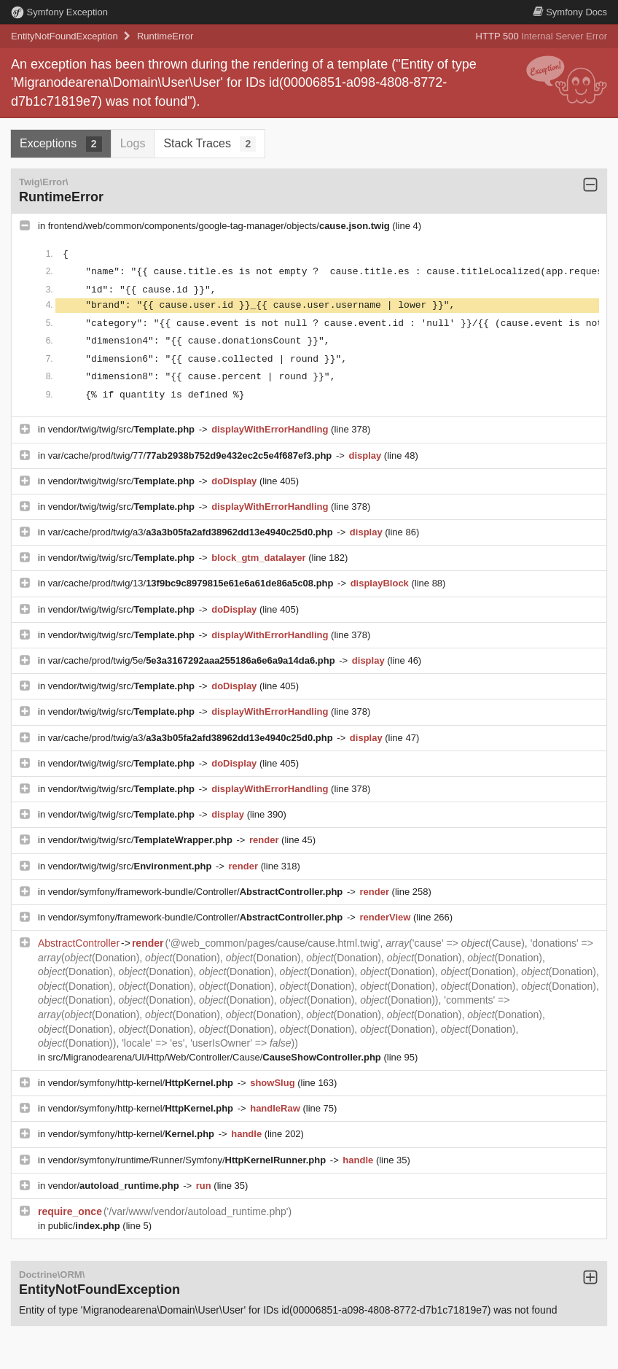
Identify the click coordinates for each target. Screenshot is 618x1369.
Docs (570, 12)
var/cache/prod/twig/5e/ (193, 660)
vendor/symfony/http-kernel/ (142, 1082)
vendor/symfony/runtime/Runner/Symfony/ (188, 1160)
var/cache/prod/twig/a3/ (192, 532)
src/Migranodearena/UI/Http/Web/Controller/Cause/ (216, 1057)
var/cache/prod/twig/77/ (191, 455)
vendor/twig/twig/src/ (122, 429)
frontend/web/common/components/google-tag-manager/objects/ (220, 225)
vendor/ (115, 1185)
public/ (85, 1225)
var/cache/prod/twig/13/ (192, 583)
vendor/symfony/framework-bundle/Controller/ (196, 891)
